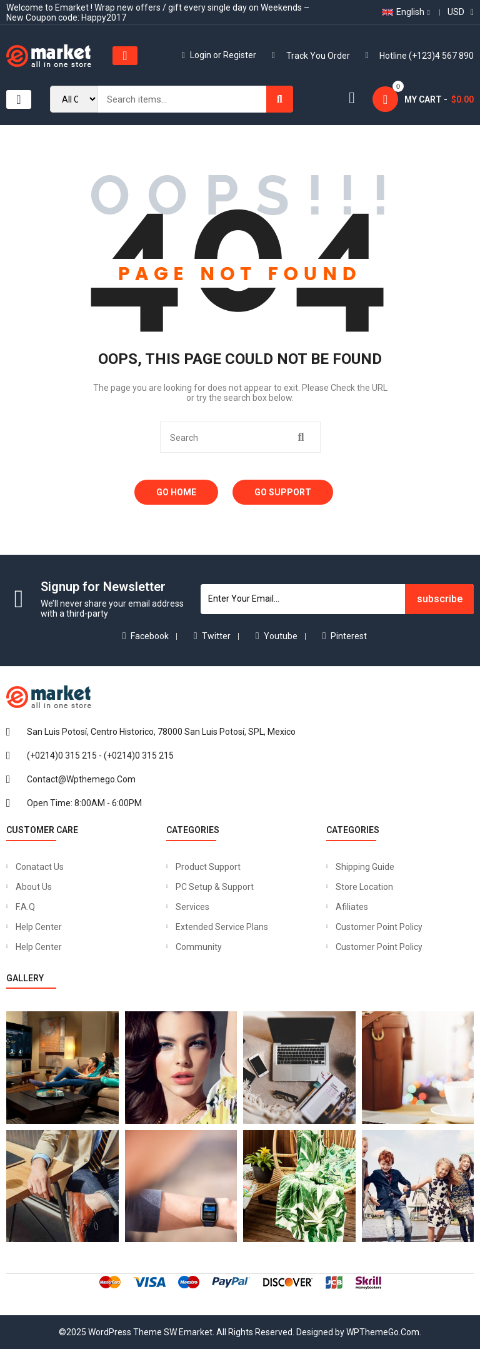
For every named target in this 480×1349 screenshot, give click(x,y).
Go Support (282, 492)
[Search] (279, 99)
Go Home (176, 492)
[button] (125, 55)
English (403, 12)
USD (456, 12)
